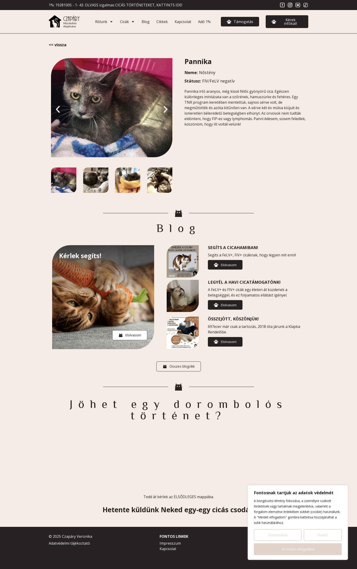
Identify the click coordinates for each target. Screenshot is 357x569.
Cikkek (162, 21)
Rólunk (104, 21)
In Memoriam (57, 45)
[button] (57, 109)
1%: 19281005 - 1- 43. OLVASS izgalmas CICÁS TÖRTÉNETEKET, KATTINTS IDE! (115, 5)
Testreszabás (278, 535)
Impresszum (170, 543)
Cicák (127, 21)
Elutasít (322, 535)
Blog (146, 21)
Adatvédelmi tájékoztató (69, 543)
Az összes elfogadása (298, 549)
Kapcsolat (183, 21)
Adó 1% (204, 21)
